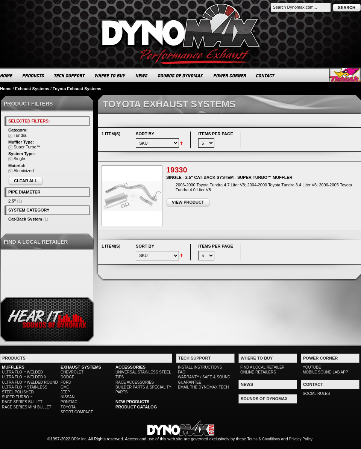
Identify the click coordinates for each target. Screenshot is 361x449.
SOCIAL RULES (316, 394)
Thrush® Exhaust (345, 75)
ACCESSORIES (130, 367)
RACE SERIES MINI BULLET (27, 407)
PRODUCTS (33, 75)
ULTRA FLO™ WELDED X (24, 377)
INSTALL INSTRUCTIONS (200, 367)
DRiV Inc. (79, 439)
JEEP (65, 392)
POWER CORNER (230, 75)
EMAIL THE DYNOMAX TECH (203, 387)
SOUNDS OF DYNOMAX (181, 75)
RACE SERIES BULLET (22, 402)
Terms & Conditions (263, 439)
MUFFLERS (13, 367)
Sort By (145, 134)
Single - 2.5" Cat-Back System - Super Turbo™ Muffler (229, 177)
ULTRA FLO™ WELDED (22, 372)
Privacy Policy (300, 439)
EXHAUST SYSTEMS (81, 367)
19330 (176, 170)
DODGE (67, 377)
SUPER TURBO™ (17, 397)
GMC (65, 387)
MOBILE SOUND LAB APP (325, 372)
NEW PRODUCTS (132, 401)
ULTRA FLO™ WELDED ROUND (30, 382)
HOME (6, 75)
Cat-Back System (25, 219)
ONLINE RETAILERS (258, 372)
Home (6, 88)
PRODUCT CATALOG (136, 407)
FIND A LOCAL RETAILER (262, 367)
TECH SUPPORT (69, 75)
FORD (66, 382)
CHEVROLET (72, 372)
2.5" (12, 201)
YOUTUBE (312, 367)
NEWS (141, 75)
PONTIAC (69, 402)
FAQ (181, 372)
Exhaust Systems (32, 88)
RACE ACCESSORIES (134, 382)
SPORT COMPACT (77, 412)
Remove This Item (10, 136)
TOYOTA (68, 407)
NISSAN (67, 397)
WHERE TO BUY (110, 75)
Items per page (215, 134)
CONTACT (265, 75)
